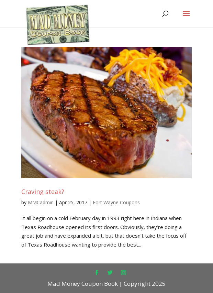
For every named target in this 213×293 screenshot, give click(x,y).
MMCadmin (41, 202)
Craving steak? (42, 191)
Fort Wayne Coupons (116, 202)
